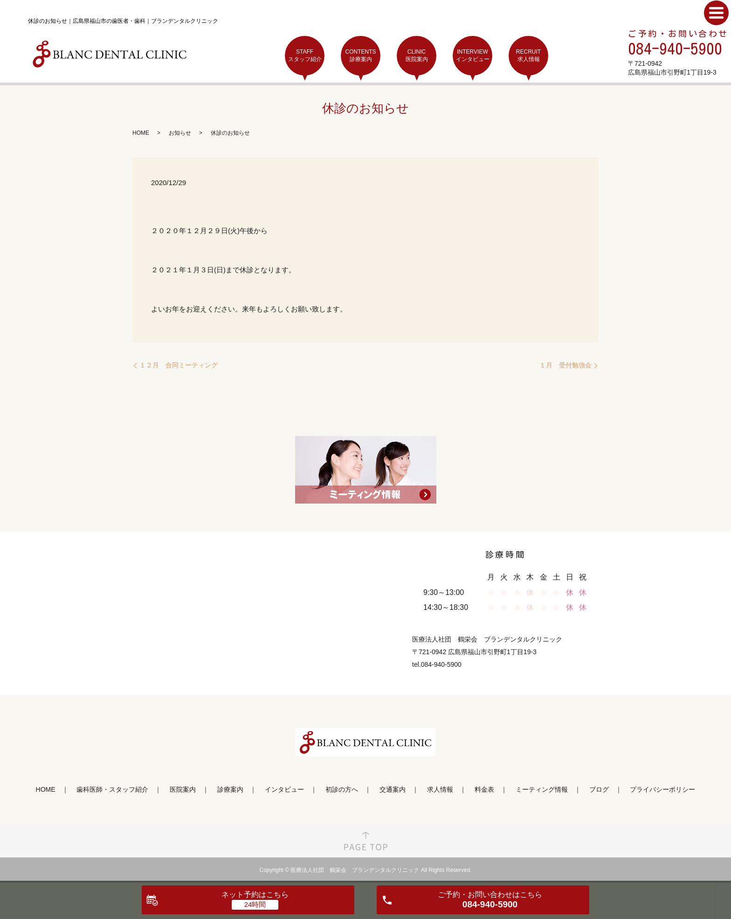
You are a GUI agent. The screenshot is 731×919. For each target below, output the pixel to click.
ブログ (599, 789)
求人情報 (440, 789)
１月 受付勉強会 (565, 365)
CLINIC (416, 55)
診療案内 (230, 789)
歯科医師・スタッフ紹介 (112, 789)
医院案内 (183, 789)
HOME (140, 133)
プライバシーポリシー (662, 789)
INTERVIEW (472, 55)
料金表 (484, 789)
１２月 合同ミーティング (178, 365)
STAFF (304, 55)
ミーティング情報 (542, 789)
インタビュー (284, 789)
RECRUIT (528, 55)
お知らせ (180, 133)
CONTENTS (360, 55)
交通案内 (392, 789)
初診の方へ (341, 789)
